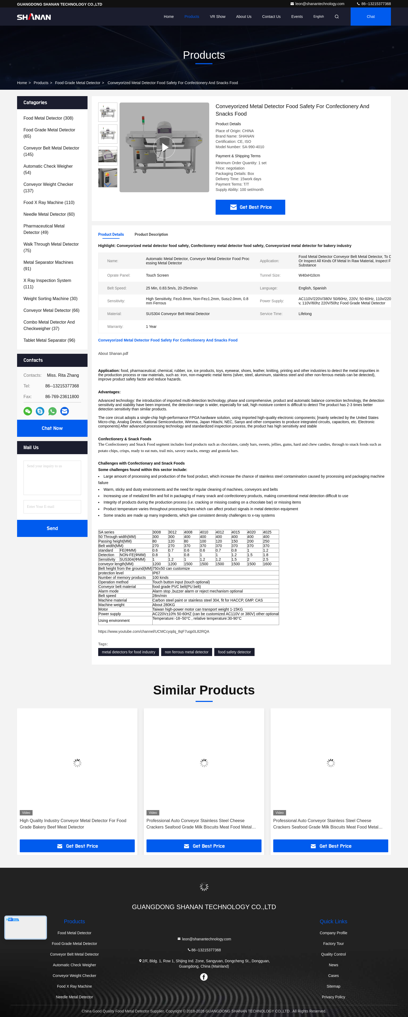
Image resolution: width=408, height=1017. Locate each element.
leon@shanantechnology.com (318, 4)
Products (191, 16)
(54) (48, 169)
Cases (333, 975)
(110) (48, 202)
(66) (51, 310)
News (333, 965)
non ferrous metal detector (186, 652)
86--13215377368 (373, 4)
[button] (108, 185)
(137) (48, 187)
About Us (244, 16)
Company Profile (333, 933)
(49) (44, 229)
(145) (51, 151)
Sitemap (333, 986)
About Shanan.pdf (113, 353)
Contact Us (271, 16)
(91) (48, 265)
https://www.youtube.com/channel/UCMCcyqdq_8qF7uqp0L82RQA (153, 631)
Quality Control (333, 954)
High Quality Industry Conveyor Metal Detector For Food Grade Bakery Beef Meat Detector (73, 823)
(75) (51, 247)
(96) (49, 340)
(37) (49, 325)
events (297, 16)
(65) (49, 133)
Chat (371, 16)
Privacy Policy (333, 997)
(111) (47, 283)
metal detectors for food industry (128, 652)
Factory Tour (333, 943)
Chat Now (52, 428)
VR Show (217, 16)
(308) (48, 118)
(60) (49, 214)
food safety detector (234, 652)
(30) (50, 298)
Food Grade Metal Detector (78, 83)
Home (169, 16)
